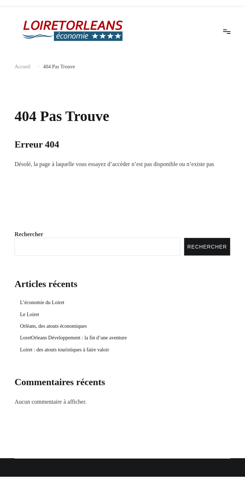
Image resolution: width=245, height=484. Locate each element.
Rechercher (29, 234)
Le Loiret (29, 314)
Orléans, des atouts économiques (53, 326)
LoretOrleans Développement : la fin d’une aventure (73, 337)
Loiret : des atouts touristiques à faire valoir (64, 349)
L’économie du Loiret (42, 302)
